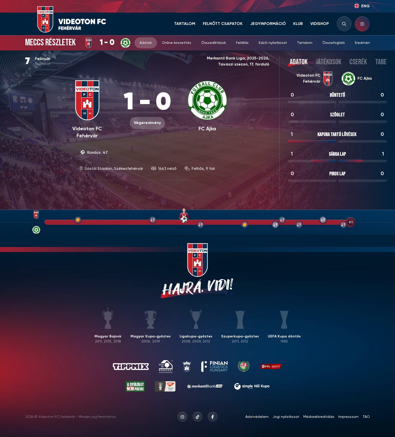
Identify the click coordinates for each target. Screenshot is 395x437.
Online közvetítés (176, 43)
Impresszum (348, 417)
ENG (362, 5)
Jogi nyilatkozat (286, 417)
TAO (366, 417)
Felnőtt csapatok (223, 24)
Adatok (146, 43)
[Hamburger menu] (362, 24)
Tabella (385, 62)
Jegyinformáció (268, 24)
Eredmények (365, 43)
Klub (298, 24)
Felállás (242, 43)
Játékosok (328, 62)
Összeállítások (213, 43)
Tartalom (184, 24)
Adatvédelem (257, 417)
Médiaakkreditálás (318, 417)
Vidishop (319, 24)
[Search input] (344, 24)
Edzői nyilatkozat (273, 43)
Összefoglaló (333, 43)
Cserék (358, 62)
